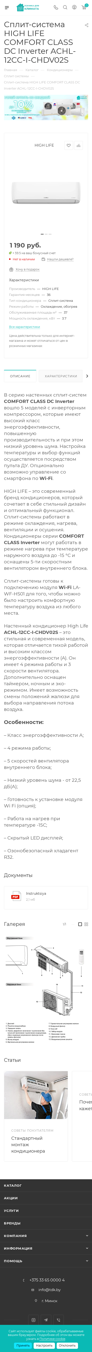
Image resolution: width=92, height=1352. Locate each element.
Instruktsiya (36, 893)
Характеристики (61, 376)
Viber (58, 1320)
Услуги (11, 1211)
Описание (20, 376)
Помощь (13, 1261)
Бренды (12, 1223)
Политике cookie (52, 1339)
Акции (11, 1198)
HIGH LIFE (44, 145)
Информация (18, 1248)
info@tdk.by (50, 1289)
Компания (15, 1236)
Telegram (46, 1320)
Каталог (13, 1185)
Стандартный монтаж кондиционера (28, 1145)
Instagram (33, 1320)
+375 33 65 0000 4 (47, 1280)
